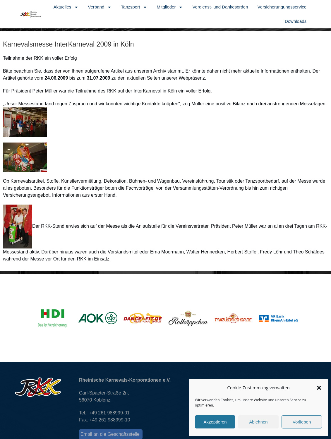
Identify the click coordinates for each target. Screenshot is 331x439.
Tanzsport (134, 7)
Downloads (295, 21)
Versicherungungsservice (282, 6)
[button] (319, 388)
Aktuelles (66, 7)
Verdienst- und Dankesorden (220, 6)
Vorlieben (302, 421)
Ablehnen (258, 421)
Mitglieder (170, 7)
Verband (100, 7)
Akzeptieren (215, 421)
